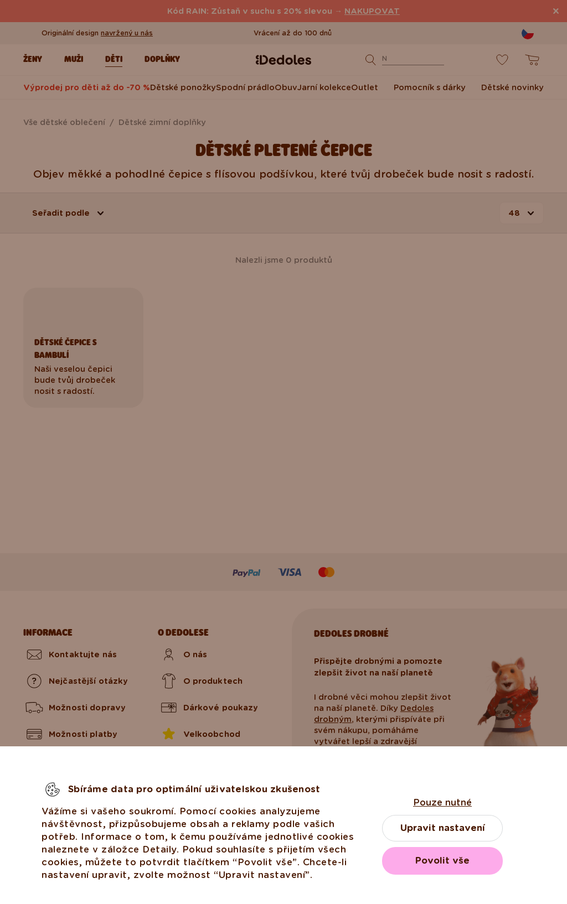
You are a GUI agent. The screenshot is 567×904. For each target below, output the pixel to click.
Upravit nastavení (442, 828)
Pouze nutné (442, 802)
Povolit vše (442, 860)
